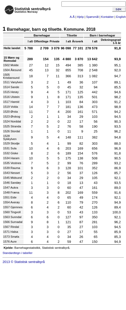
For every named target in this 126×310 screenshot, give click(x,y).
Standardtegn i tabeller (18, 252)
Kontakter (107, 16)
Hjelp (80, 16)
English (121, 16)
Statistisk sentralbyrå (29, 262)
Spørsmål (92, 16)
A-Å (72, 16)
